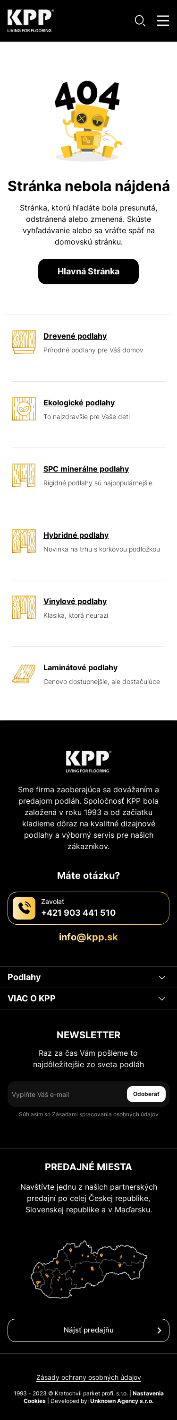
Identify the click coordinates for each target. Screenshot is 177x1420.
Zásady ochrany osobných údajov (88, 1377)
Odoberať (146, 1093)
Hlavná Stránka (88, 271)
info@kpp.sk (88, 937)
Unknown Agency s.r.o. (122, 1400)
